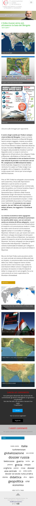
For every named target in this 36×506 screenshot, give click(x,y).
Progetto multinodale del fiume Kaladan (12, 82)
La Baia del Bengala (7, 53)
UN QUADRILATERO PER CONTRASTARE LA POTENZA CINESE (17, 306)
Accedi (17, 410)
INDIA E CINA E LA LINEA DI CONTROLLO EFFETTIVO (15, 332)
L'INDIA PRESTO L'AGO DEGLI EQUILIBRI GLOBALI (14, 357)
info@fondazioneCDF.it (16, 502)
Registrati (17, 420)
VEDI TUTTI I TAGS (18, 490)
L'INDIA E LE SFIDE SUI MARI (9, 383)
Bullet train (4, 122)
